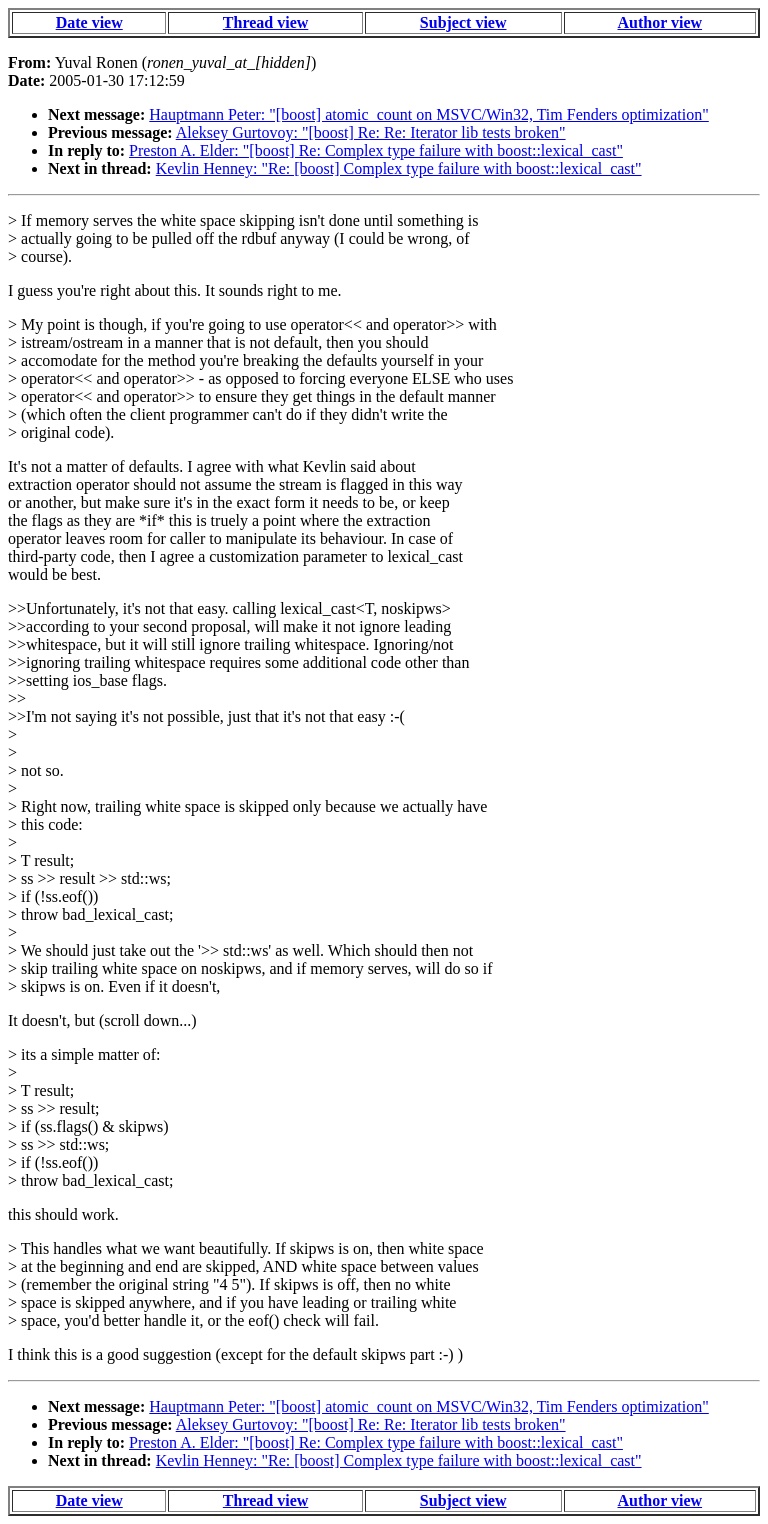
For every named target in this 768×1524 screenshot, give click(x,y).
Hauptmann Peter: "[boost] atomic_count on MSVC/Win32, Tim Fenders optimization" (429, 114)
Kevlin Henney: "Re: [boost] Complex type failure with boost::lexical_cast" (399, 168)
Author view (660, 22)
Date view (89, 22)
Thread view (265, 22)
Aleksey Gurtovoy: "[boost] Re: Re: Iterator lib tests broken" (371, 132)
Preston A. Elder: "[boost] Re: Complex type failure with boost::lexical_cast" (376, 150)
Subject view (463, 22)
